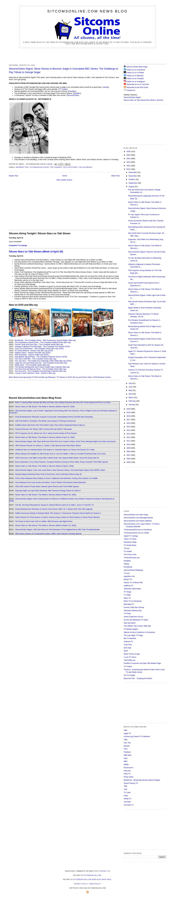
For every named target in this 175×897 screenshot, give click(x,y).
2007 (128, 455)
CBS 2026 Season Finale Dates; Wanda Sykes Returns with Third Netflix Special (47, 486)
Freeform (127, 752)
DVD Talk (127, 648)
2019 (128, 412)
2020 (128, 409)
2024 (128, 158)
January (132, 404)
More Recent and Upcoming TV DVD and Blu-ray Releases (32, 377)
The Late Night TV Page (133, 635)
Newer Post (13, 176)
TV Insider (63, 89)
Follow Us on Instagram (135, 81)
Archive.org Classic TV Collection (137, 736)
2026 (128, 151)
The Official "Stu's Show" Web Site (137, 626)
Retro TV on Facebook (133, 601)
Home (64, 176)
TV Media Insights (131, 629)
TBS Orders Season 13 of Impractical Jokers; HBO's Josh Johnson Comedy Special (48, 534)
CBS (125, 740)
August (132, 186)
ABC (125, 730)
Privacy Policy (81, 884)
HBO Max (127, 755)
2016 (128, 423)
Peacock (127, 771)
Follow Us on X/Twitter (135, 73)
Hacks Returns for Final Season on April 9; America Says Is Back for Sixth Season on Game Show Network (57, 517)
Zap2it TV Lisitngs (131, 536)
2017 (128, 420)
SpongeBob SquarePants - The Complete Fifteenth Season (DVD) (41, 357)
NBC (125, 761)
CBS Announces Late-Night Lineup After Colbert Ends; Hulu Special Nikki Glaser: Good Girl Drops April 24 (57, 458)
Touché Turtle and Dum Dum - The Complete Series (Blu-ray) (39, 344)
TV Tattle (127, 595)
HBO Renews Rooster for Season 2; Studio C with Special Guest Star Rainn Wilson (48, 445)
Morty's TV (128, 579)
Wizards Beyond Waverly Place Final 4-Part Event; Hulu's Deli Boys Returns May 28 (48, 474)
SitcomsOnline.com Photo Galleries (138, 521)
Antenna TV (128, 641)
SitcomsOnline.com (92, 875)
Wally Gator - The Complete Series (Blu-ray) (32, 365)
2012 (128, 437)
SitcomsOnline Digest (39, 167)
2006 (128, 459)
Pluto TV (127, 774)
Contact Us (129, 90)
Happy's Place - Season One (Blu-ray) (30, 353)
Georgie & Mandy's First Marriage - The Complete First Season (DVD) (42, 346)
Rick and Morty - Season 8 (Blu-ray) (29, 355)
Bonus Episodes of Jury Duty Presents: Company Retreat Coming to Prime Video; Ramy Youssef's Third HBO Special (61, 462)
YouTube (127, 802)
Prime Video (128, 777)
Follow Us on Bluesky (134, 76)
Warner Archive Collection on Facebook (139, 632)
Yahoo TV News (130, 539)
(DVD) (61, 348)
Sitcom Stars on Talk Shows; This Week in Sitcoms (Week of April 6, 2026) (44, 466)
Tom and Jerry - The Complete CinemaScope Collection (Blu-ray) (40, 371)
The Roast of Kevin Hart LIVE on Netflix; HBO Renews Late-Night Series (43, 521)
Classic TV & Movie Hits (133, 582)
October (132, 179)
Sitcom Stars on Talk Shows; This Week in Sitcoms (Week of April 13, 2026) (45, 437)
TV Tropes (128, 666)
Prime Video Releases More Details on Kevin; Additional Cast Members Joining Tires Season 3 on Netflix (56, 478)
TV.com (127, 573)
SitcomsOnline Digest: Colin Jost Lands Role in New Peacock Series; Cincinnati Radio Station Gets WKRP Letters (60, 470)
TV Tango (127, 592)
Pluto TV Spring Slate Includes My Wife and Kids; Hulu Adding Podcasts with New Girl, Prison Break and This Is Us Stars (63, 402)
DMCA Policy (95, 884)
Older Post (115, 176)
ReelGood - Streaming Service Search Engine (142, 780)
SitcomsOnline (72, 95)
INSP (126, 651)
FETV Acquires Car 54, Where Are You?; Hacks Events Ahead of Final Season (46, 433)
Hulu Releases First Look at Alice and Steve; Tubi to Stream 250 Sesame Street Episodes (50, 482)
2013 (128, 434)
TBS (125, 786)
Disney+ (127, 746)
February (132, 401)
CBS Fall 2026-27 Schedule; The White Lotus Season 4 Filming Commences (45, 421)
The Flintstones (70, 167)
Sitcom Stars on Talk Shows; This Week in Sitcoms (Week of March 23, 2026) (45, 525)
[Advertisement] (87, 56)
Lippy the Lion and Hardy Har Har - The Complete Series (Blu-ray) (41, 363)
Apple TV (127, 733)
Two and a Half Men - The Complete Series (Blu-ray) (35, 359)
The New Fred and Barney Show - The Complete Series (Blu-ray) (40, 369)
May (130, 390)
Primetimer (128, 567)
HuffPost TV (128, 586)
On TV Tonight (129, 675)
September (133, 183)
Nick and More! (130, 623)
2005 (128, 462)
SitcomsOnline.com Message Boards (138, 518)
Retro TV (127, 598)
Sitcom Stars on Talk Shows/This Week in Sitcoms (143, 100)
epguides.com (129, 576)
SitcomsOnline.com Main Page (136, 515)
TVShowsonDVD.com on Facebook (138, 530)
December (133, 172)
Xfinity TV (127, 799)
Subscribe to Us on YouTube (137, 84)
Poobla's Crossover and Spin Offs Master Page (142, 663)
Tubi (125, 789)
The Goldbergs (85, 167)
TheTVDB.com (129, 660)
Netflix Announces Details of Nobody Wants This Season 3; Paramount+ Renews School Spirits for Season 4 (58, 513)
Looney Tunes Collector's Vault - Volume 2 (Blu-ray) (35, 373)
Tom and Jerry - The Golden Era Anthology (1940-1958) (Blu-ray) (40, 361)
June (131, 387)
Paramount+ (128, 768)
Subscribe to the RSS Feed (137, 87)
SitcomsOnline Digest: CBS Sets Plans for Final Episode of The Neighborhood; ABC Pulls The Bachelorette (57, 529)
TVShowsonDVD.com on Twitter (136, 533)
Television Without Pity (133, 610)
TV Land (127, 792)
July (130, 383)
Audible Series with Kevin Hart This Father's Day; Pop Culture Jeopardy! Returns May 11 (50, 425)
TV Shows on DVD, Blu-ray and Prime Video (74, 377)
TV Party (127, 613)
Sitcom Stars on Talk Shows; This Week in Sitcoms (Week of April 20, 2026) (45, 407)
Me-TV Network (130, 638)
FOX (125, 749)
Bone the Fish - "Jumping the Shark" (138, 678)
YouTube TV (128, 805)
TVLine (126, 548)
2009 (128, 448)
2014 (128, 430)
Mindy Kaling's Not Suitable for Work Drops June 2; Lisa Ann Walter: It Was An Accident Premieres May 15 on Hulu (60, 454)
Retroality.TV (129, 604)
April (131, 394)
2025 (128, 155)
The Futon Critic (130, 554)
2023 (128, 162)
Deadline (72, 91)
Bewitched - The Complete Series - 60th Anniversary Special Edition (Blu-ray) (45, 340)
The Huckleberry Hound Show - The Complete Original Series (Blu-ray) (43, 342)
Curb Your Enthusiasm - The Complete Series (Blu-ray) (36, 348)
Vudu (126, 796)
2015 (128, 427)
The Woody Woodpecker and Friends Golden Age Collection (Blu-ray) (42, 367)
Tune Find (128, 645)
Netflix (126, 764)
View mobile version (64, 180)
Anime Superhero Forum (133, 617)
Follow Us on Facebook (135, 70)
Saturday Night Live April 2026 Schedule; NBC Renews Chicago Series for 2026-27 (48, 491)
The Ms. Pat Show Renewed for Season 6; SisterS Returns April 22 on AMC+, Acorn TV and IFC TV (54, 505)
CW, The (127, 743)
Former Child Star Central (134, 607)
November (133, 176)
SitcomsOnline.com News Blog (87, 11)
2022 (128, 166)
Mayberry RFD (22, 167)
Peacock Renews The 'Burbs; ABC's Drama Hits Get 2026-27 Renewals (43, 429)
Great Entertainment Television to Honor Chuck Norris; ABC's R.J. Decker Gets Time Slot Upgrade (54, 509)
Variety (105, 87)
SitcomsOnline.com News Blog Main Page (92, 879)
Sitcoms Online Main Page (135, 67)
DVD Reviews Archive (102, 377)
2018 (128, 416)
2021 (128, 169)
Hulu (125, 758)
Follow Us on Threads (135, 78)
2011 (128, 441)
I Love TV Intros (130, 657)
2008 (128, 451)
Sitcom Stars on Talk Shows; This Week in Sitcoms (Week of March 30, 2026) (45, 495)
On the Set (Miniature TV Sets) (136, 620)
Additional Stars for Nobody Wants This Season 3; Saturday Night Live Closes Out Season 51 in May (54, 450)
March (131, 397)
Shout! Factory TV (131, 783)
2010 (128, 444)
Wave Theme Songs (132, 654)
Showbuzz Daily (130, 542)
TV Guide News (130, 545)
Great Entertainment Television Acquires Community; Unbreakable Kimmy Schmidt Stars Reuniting (54, 417)
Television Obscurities (132, 589)
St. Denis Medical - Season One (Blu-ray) (31, 351)
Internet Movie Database (133, 570)
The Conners (56, 167)
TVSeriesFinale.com (132, 558)
